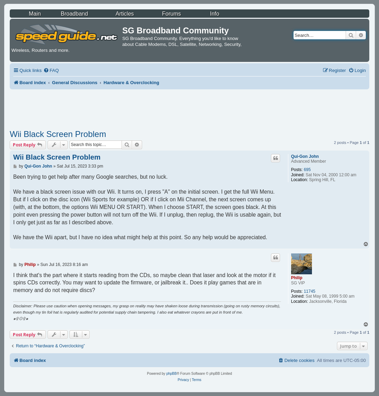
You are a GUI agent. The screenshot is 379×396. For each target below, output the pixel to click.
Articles (125, 14)
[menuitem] (51, 70)
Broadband (74, 14)
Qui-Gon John (305, 156)
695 (307, 169)
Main (35, 14)
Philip (297, 277)
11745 (309, 291)
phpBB (171, 373)
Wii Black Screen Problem (58, 134)
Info (214, 14)
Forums (171, 14)
